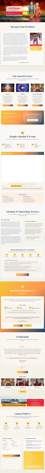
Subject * (13, 444)
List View (40, 153)
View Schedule (39, 430)
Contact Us (27, 325)
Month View (34, 153)
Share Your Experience (22, 372)
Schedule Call (17, 430)
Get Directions (6, 431)
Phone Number (5, 444)
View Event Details (18, 325)
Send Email (28, 430)
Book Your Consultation (22, 274)
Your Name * (4, 440)
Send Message (11, 455)
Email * (13, 440)
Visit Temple (22, 391)
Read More (7, 105)
